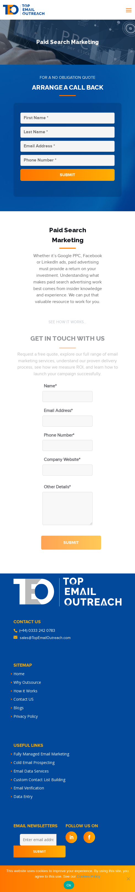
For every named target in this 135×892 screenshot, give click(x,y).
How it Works (25, 690)
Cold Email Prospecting (34, 762)
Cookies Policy (88, 876)
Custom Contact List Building (39, 779)
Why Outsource (27, 682)
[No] (128, 878)
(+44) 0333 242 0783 (37, 630)
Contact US (23, 699)
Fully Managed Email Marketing (41, 754)
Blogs (18, 707)
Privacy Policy (25, 716)
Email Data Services (31, 771)
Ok (68, 885)
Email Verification (28, 788)
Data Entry (23, 796)
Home (19, 673)
